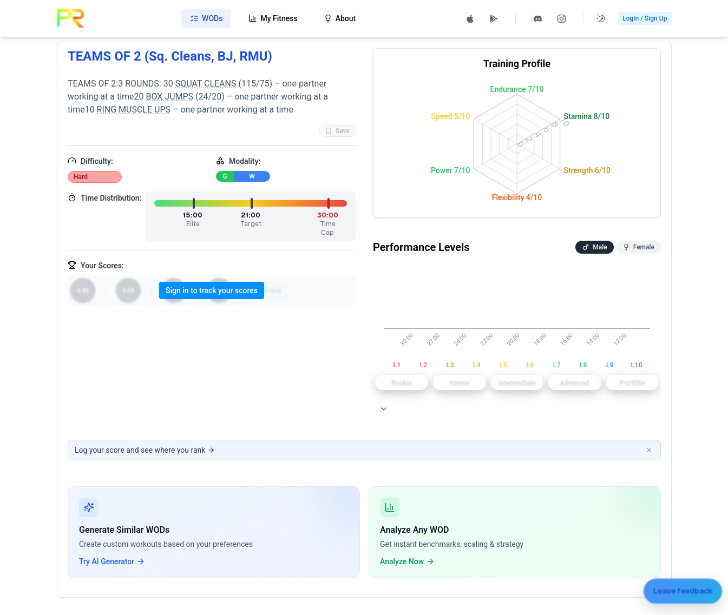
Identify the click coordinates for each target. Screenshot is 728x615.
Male (594, 247)
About (340, 18)
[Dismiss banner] (649, 450)
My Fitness (272, 18)
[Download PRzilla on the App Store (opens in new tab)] (470, 18)
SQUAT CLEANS (205, 83)
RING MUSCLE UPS (133, 109)
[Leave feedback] (682, 591)
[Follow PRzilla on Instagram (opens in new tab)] (561, 18)
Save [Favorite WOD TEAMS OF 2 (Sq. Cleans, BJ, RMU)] (336, 131)
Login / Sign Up (644, 18)
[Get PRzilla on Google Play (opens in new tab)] (494, 18)
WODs (206, 18)
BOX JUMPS (169, 96)
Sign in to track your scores (212, 290)
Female (638, 247)
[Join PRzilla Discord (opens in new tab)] (537, 18)
